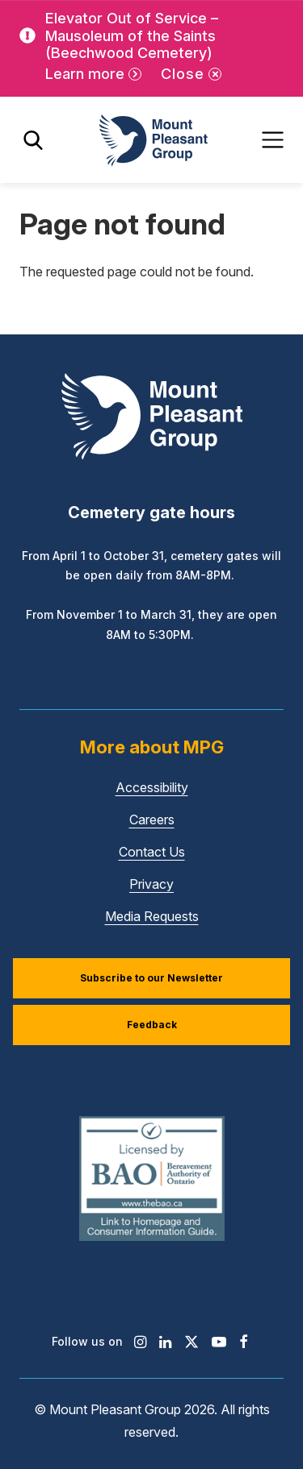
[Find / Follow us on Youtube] (218, 1341)
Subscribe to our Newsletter (151, 978)
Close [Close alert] (182, 73)
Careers (152, 819)
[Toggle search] (33, 140)
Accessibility (152, 787)
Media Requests (152, 916)
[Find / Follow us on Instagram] (140, 1341)
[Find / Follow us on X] (191, 1341)
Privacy (151, 884)
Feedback (152, 1025)
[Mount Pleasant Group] (151, 140)
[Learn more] (93, 74)
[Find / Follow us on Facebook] (243, 1341)
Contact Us (152, 852)
